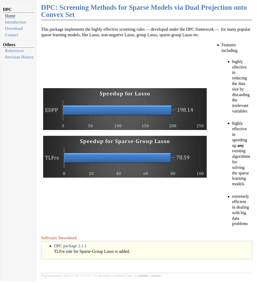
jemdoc (143, 275)
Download (14, 28)
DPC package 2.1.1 (70, 246)
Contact (11, 35)
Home (10, 16)
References (14, 50)
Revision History (19, 57)
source (155, 275)
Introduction (15, 22)
